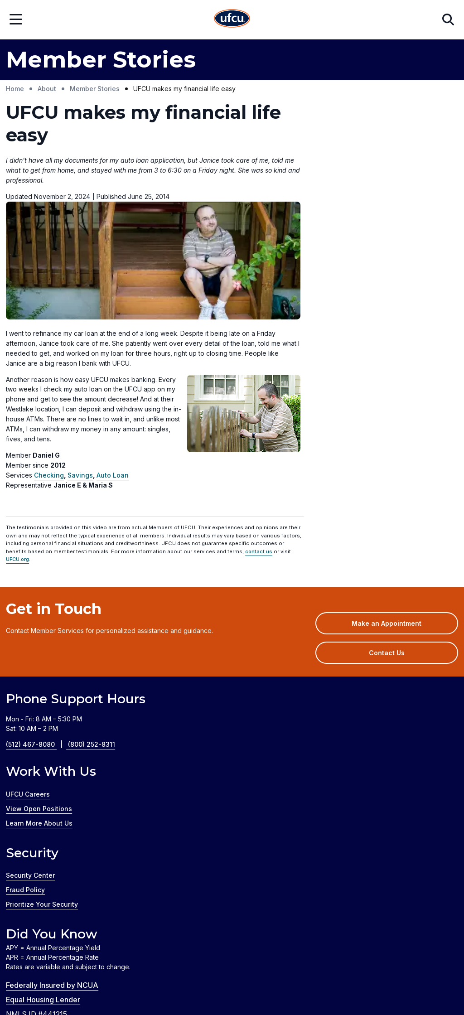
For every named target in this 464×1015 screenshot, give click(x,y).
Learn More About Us (39, 706)
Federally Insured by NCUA (52, 868)
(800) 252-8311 (91, 628)
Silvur (209, 985)
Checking (49, 358)
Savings (80, 358)
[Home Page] (232, 19)
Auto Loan (113, 358)
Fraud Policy (25, 773)
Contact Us (387, 536)
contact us (258, 434)
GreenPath (170, 985)
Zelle (238, 985)
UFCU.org (17, 443)
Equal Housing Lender (43, 882)
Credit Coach (119, 985)
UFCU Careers (28, 677)
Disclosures (349, 930)
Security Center (30, 758)
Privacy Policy (296, 930)
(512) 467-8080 (37, 628)
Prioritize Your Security (42, 787)
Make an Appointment (400, 510)
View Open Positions (39, 692)
